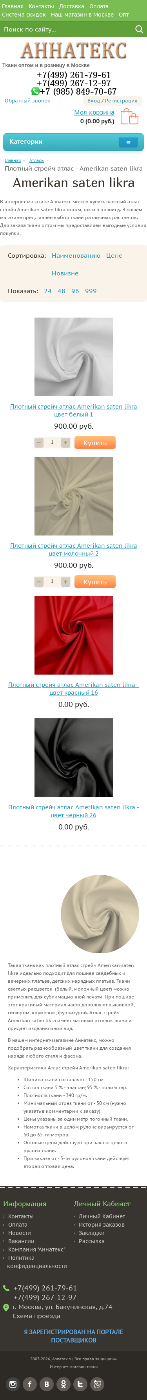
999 (91, 291)
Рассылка (92, 1241)
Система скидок (24, 14)
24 (48, 291)
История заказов (102, 1224)
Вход (93, 100)
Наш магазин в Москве (82, 14)
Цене (114, 255)
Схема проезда (36, 1316)
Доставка (71, 6)
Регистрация (121, 100)
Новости (19, 1232)
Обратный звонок (27, 100)
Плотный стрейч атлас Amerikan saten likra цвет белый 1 (73, 410)
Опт (124, 14)
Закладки (92, 1232)
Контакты (41, 6)
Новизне (65, 273)
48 (61, 291)
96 (75, 291)
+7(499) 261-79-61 (73, 74)
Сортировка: (27, 255)
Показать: (23, 291)
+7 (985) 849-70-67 (78, 91)
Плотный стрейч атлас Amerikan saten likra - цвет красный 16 (73, 688)
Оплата (99, 6)
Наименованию (76, 255)
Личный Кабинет (102, 1216)
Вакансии (21, 1241)
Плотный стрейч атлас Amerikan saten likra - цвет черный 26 (73, 811)
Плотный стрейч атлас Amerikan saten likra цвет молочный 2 (73, 549)
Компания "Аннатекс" (36, 1249)
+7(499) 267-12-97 (73, 83)
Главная (13, 6)
